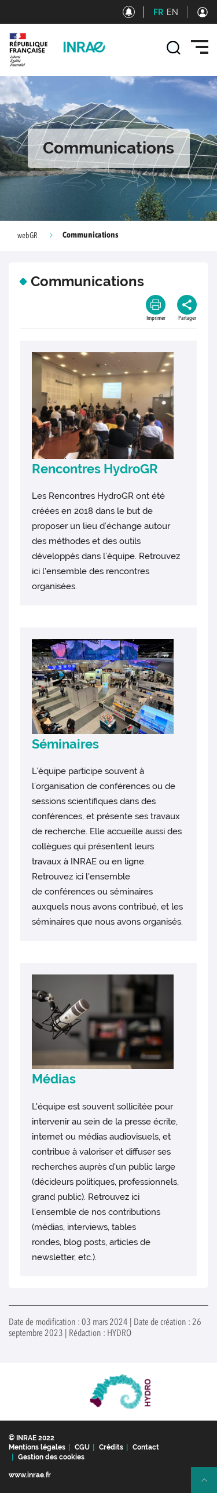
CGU (82, 1447)
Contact (146, 1447)
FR (158, 12)
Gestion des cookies (51, 1457)
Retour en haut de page (209, 1485)
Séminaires (65, 743)
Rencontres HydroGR (95, 468)
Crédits (111, 1447)
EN (172, 12)
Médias (54, 1078)
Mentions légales (37, 1447)
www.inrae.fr (30, 1475)
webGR (27, 236)
